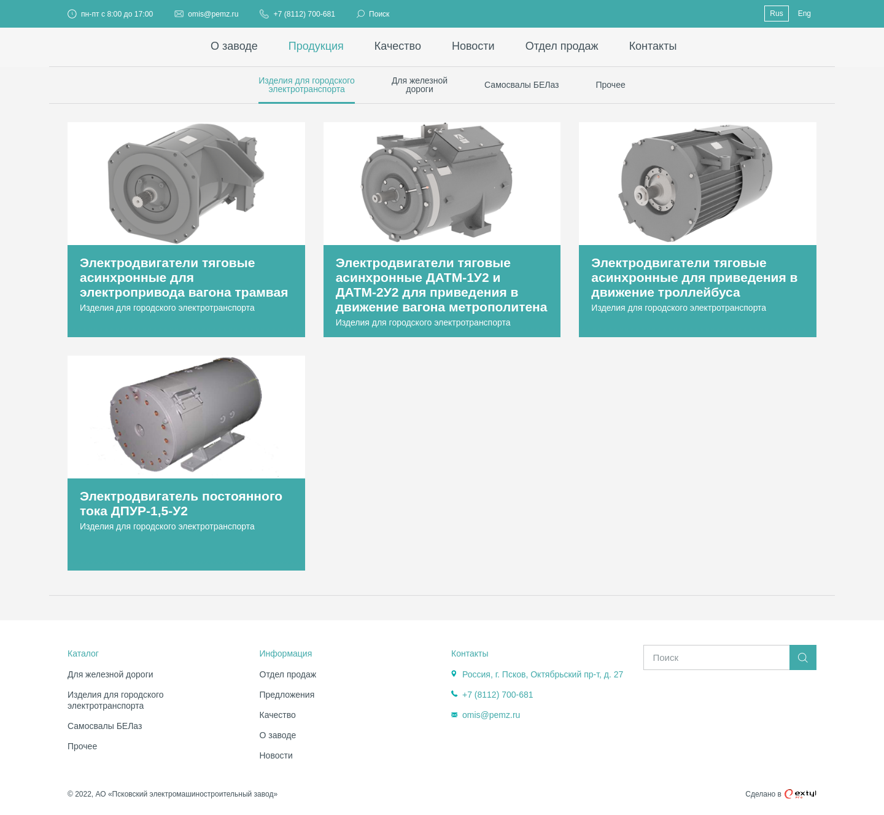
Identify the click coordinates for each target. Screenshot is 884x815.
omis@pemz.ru (213, 14)
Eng (804, 13)
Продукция (316, 46)
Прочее (611, 84)
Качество (397, 46)
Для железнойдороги (420, 84)
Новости (473, 46)
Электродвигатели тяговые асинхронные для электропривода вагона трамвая (184, 277)
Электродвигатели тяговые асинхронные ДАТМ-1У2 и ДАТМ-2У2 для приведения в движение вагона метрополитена (442, 284)
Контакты (653, 46)
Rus (776, 13)
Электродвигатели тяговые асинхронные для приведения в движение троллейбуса (694, 277)
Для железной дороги (110, 674)
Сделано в (780, 794)
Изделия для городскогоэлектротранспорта (306, 84)
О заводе (234, 46)
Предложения (287, 695)
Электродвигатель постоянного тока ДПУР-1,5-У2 (181, 503)
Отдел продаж (562, 46)
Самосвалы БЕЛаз (521, 84)
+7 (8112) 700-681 (304, 14)
